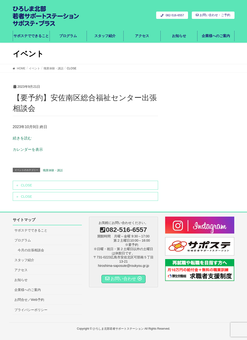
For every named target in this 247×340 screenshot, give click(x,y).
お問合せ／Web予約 (29, 300)
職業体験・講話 (53, 170)
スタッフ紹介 (24, 260)
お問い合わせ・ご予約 (213, 15)
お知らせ (21, 280)
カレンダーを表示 (28, 149)
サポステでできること (30, 230)
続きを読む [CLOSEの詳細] (22, 138)
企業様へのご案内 (27, 290)
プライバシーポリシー (30, 310)
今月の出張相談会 (31, 250)
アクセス (21, 270)
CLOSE (26, 185)
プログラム (22, 240)
